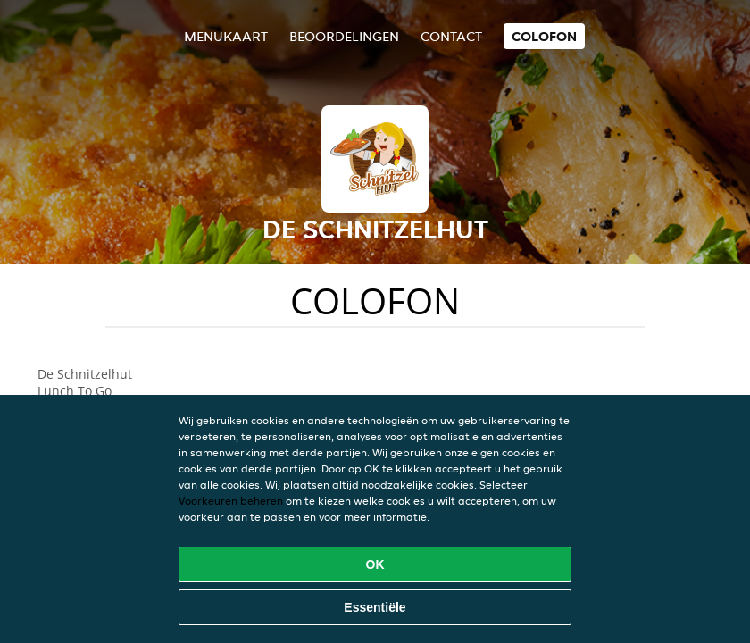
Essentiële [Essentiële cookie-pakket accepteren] (374, 607)
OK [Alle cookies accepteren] (375, 564)
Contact (451, 36)
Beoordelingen (344, 36)
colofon (544, 36)
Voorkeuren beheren (231, 500)
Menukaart (226, 36)
